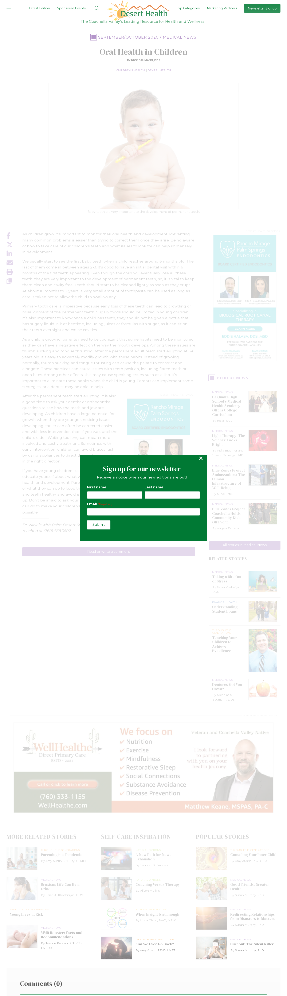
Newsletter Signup (262, 8)
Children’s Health (130, 70)
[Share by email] (14, 263)
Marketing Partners (222, 8)
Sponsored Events (71, 8)
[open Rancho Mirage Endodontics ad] (244, 298)
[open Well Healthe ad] (143, 767)
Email (99, 504)
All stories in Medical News (245, 545)
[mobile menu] (9, 8)
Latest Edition (39, 8)
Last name (154, 487)
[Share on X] (14, 244)
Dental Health (159, 70)
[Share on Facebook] (14, 235)
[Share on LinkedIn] (14, 254)
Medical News (180, 37)
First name (96, 487)
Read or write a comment (108, 552)
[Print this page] (14, 272)
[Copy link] (14, 281)
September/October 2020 (128, 37)
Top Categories (188, 8)
